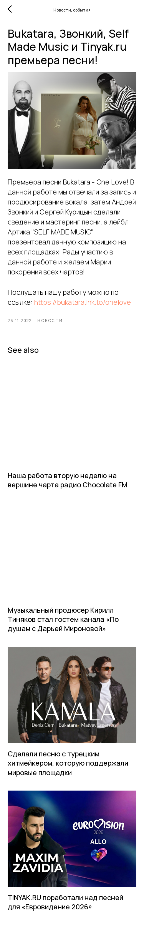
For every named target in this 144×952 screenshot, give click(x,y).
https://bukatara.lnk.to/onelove (82, 302)
